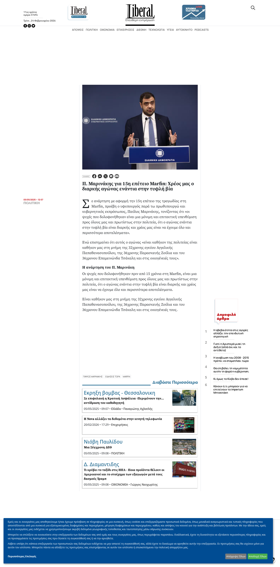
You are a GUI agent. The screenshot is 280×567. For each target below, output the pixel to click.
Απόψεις (78, 30)
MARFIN (126, 376)
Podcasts (202, 30)
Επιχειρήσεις (125, 30)
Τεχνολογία (156, 30)
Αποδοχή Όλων (257, 556)
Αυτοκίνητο (184, 30)
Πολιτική (92, 30)
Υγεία (170, 30)
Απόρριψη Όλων (235, 556)
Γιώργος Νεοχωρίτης (144, 484)
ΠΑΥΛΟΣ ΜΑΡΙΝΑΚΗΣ (93, 376)
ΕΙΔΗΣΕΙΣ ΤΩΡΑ (112, 376)
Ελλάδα (116, 409)
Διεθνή (141, 30)
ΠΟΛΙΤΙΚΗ (31, 203)
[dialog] (138, 540)
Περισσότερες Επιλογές (22, 556)
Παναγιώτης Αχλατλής (138, 409)
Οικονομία (107, 30)
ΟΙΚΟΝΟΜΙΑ (119, 484)
